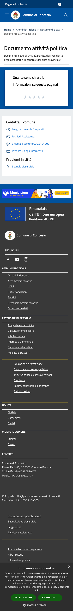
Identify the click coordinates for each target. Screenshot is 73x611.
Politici (12, 297)
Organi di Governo (18, 275)
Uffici (11, 286)
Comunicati (14, 418)
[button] (36, 605)
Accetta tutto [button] (23, 597)
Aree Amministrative (20, 281)
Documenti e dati (50, 29)
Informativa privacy (19, 560)
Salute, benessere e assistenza (31, 386)
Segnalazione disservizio (22, 521)
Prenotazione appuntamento (24, 516)
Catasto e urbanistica (20, 347)
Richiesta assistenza (20, 532)
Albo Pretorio (15, 554)
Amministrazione (26, 29)
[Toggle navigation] (7, 15)
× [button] (69, 567)
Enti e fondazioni (17, 292)
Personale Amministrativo (23, 303)
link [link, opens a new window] (36, 590)
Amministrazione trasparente (25, 549)
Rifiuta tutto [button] (50, 597)
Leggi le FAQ (15, 527)
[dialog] (36, 587)
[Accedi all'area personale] (59, 4)
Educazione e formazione (28, 364)
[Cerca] (66, 15)
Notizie (12, 412)
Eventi (11, 444)
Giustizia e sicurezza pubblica (31, 369)
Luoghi (12, 439)
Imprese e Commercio (20, 342)
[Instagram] (26, 259)
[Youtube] (17, 259)
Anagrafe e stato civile (21, 325)
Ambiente (19, 380)
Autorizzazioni (22, 391)
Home (7, 29)
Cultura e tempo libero (21, 331)
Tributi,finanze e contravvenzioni (33, 375)
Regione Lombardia (16, 4)
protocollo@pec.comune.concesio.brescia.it (34, 496)
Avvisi (11, 423)
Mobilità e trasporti (19, 353)
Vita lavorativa (16, 336)
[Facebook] (8, 259)
